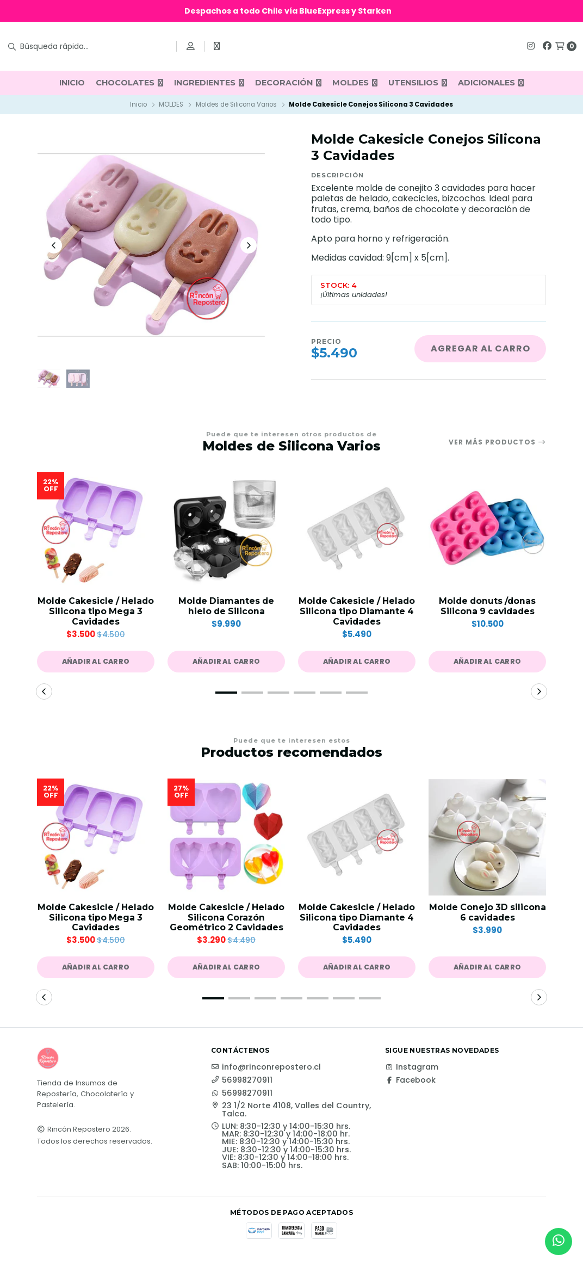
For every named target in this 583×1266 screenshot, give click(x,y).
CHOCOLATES (129, 83)
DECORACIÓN (288, 83)
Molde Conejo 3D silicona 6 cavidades (487, 915)
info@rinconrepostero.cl (266, 1070)
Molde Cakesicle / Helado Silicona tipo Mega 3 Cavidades (96, 613)
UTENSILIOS (417, 83)
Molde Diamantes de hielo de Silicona (226, 608)
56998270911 (241, 1084)
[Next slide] (248, 246)
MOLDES (354, 83)
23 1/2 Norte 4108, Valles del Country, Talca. (291, 1113)
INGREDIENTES (209, 83)
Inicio (138, 104)
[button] (95, 664)
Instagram (411, 1070)
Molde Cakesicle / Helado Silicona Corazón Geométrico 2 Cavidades (226, 920)
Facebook (410, 1084)
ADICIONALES (491, 83)
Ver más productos (497, 444)
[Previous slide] (54, 246)
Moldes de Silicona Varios (236, 104)
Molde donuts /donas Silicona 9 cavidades (487, 608)
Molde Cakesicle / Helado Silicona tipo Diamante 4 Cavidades (357, 613)
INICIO (72, 83)
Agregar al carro (480, 348)
